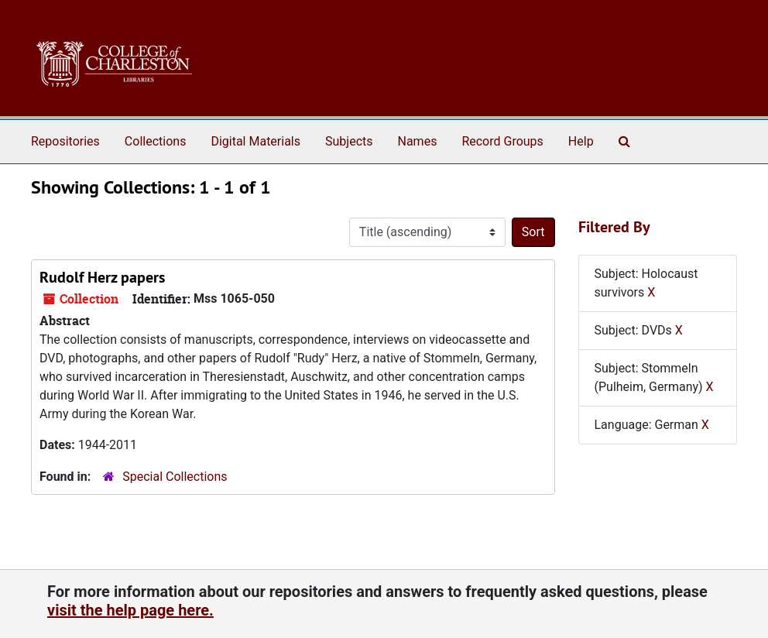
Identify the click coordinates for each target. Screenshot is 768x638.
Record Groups (502, 141)
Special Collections (174, 476)
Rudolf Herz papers (102, 277)
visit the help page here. (130, 610)
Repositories (65, 141)
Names (417, 141)
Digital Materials (255, 141)
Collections (156, 141)
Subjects (348, 141)
